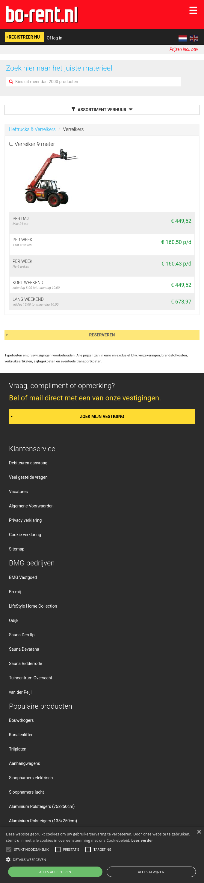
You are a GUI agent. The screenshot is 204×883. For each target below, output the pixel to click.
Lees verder (142, 840)
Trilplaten (17, 749)
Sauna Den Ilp (21, 634)
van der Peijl (20, 692)
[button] (102, 859)
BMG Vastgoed (23, 577)
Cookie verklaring (25, 534)
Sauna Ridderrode (25, 663)
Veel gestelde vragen (28, 477)
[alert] (102, 855)
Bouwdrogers (21, 720)
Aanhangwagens (24, 763)
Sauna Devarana (24, 649)
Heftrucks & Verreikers (32, 129)
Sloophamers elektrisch (31, 777)
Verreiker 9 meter (35, 144)
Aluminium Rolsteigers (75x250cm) (42, 806)
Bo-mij (15, 591)
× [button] (199, 832)
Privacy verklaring (25, 520)
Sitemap (16, 549)
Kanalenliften (21, 734)
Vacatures (18, 491)
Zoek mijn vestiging (102, 416)
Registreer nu (24, 37)
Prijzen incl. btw (184, 49)
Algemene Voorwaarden (31, 506)
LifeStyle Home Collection (33, 606)
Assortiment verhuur (101, 109)
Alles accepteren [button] (55, 872)
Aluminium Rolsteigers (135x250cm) (43, 820)
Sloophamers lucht (26, 792)
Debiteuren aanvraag (28, 462)
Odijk (13, 620)
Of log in (54, 38)
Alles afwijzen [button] (151, 872)
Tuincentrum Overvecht (30, 677)
